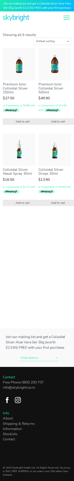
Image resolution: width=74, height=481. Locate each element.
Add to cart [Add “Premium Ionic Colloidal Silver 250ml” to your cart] (23, 122)
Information (12, 428)
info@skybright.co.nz (19, 387)
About (8, 418)
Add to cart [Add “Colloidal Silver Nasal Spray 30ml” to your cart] (23, 203)
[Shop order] (52, 41)
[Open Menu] (66, 17)
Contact (9, 439)
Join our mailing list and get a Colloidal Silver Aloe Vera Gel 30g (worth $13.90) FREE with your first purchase (37, 6)
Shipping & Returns (19, 423)
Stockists (10, 434)
